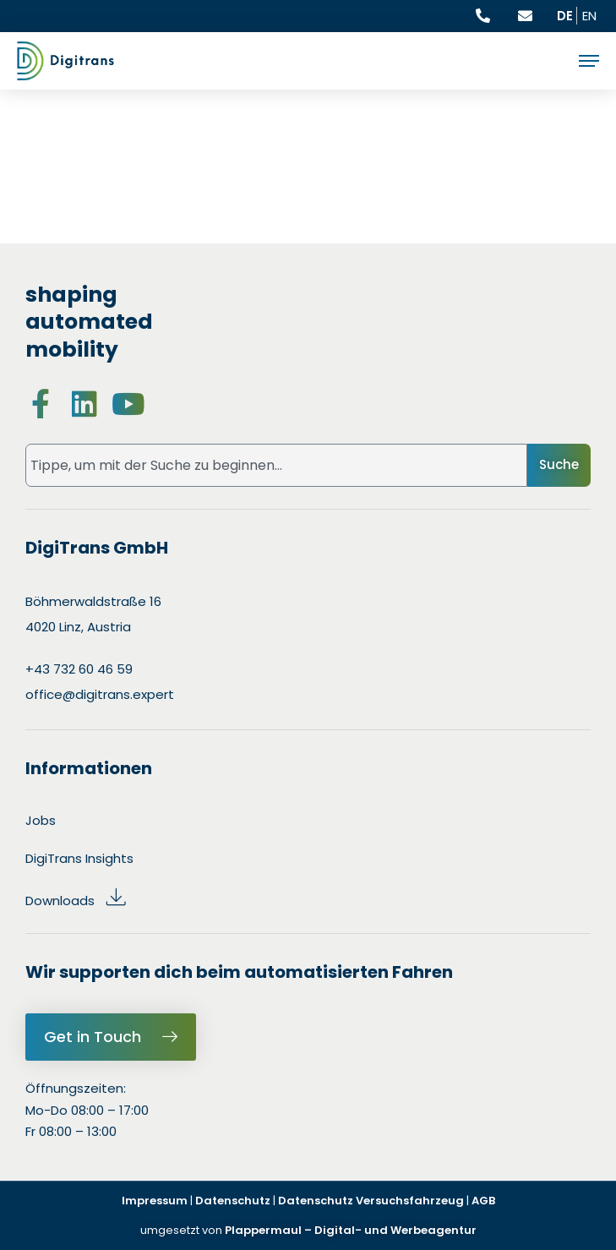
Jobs (40, 820)
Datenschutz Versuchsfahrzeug (371, 1201)
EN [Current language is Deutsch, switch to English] (589, 16)
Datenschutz (232, 1201)
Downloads (76, 900)
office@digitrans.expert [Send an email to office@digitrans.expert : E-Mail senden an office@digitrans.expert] (99, 694)
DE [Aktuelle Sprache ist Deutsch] (565, 16)
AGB (483, 1201)
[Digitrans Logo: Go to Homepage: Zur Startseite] (65, 61)
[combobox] (276, 465)
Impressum (155, 1201)
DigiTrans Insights (79, 858)
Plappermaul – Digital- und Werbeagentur (349, 1230)
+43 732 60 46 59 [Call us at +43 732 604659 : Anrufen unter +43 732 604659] (79, 669)
